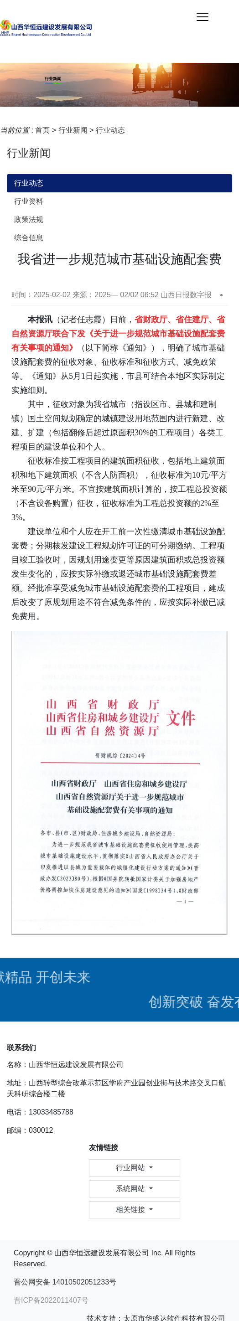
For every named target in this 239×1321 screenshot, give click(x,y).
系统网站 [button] (131, 1188)
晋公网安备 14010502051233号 (65, 1282)
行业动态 (110, 130)
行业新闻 (73, 130)
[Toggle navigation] (202, 16)
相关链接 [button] (131, 1209)
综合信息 (28, 238)
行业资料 (28, 201)
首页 (42, 130)
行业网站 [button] (131, 1167)
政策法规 (28, 219)
